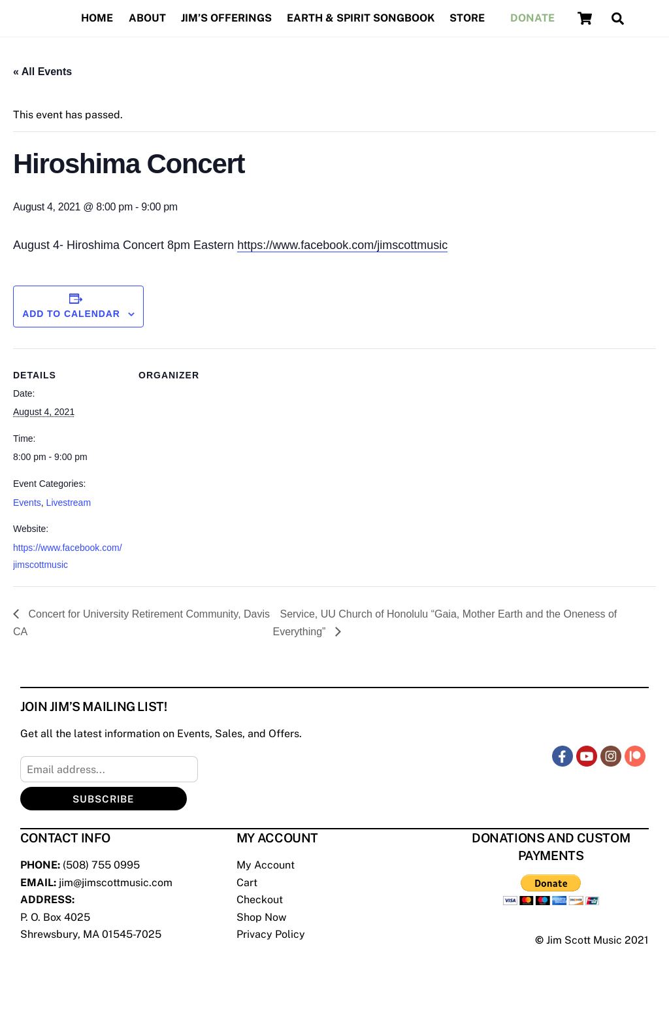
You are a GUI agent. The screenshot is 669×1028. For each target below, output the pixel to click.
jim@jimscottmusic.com (115, 882)
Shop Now (261, 917)
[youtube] (586, 756)
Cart (247, 882)
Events (27, 502)
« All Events (42, 71)
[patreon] (635, 756)
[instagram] (610, 756)
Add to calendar (71, 313)
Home (97, 18)
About (147, 18)
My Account (266, 865)
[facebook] (562, 756)
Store (467, 18)
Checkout (260, 899)
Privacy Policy (271, 934)
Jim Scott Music (584, 940)
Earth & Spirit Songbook (360, 18)
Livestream (68, 502)
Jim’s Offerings (226, 18)
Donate (532, 18)
